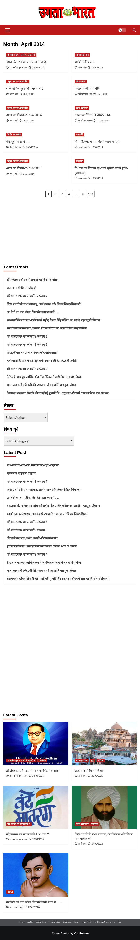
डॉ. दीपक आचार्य (85, 120)
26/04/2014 (97, 178)
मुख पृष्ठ (21, 922)
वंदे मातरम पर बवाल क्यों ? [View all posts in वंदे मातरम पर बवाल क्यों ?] (18, 824)
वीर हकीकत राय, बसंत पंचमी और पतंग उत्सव (32, 352)
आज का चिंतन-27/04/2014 (24, 168)
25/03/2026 (97, 776)
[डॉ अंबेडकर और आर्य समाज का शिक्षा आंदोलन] (35, 743)
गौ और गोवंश (86, 922)
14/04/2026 (38, 776)
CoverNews (60, 933)
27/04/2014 (28, 174)
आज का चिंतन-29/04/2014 (24, 115)
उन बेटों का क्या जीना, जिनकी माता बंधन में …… (33, 312)
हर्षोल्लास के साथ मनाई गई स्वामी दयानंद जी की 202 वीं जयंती (42, 360)
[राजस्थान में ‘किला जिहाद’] (104, 743)
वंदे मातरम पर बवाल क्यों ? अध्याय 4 (27, 369)
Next (91, 194)
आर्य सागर (82, 776)
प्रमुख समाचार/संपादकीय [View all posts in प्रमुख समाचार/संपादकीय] (17, 81)
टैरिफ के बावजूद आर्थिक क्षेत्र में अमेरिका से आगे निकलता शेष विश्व (44, 377)
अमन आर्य (82, 67)
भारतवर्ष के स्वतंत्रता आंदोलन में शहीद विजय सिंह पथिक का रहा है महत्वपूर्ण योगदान (53, 320)
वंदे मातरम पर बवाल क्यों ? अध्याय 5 (27, 344)
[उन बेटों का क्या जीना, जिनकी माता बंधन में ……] (35, 875)
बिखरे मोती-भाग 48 (87, 88)
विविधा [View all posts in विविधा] (100, 760)
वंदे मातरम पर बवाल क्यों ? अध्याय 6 (27, 336)
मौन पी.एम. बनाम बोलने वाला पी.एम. (97, 141)
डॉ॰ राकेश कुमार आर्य (18, 67)
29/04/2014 (38, 67)
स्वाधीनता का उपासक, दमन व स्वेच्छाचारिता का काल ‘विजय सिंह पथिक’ (47, 328)
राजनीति (30, 922)
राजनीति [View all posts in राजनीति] (79, 134)
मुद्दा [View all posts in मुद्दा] (92, 760)
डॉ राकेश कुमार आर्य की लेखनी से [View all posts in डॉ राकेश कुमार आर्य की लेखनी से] (21, 55)
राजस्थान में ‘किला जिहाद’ (21, 288)
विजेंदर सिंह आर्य (85, 94)
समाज (76, 922)
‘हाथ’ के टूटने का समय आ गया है (26, 62)
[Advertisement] (70, 231)
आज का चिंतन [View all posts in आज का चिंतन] (82, 108)
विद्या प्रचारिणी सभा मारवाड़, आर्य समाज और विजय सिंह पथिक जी (43, 304)
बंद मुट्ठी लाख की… (18, 141)
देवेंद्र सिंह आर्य (15, 147)
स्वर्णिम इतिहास (55, 922)
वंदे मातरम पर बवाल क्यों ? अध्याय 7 (27, 296)
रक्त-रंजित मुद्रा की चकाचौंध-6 (24, 88)
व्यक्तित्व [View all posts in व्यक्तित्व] (42, 760)
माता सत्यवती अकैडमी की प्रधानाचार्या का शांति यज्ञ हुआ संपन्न (41, 385)
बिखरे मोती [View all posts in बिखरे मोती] (80, 81)
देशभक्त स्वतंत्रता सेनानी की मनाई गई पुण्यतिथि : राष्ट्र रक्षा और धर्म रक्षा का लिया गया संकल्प (58, 393)
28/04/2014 (102, 120)
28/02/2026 (38, 839)
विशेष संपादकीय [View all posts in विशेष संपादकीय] (14, 134)
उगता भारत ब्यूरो (16, 907)
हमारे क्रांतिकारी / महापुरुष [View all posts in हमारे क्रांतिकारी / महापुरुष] (87, 824)
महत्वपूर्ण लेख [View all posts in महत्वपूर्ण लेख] (81, 760)
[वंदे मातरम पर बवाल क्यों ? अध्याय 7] (35, 807)
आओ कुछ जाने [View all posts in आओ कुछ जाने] (82, 55)
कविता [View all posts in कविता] (10, 892)
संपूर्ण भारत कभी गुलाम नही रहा (104, 922)
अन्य (119, 922)
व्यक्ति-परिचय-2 (85, 62)
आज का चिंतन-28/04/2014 (92, 115)
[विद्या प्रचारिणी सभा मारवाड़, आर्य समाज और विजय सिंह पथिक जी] (104, 807)
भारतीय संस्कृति (41, 922)
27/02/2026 (97, 843)
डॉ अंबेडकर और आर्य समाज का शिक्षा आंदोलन (32, 280)
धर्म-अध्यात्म (67, 922)
